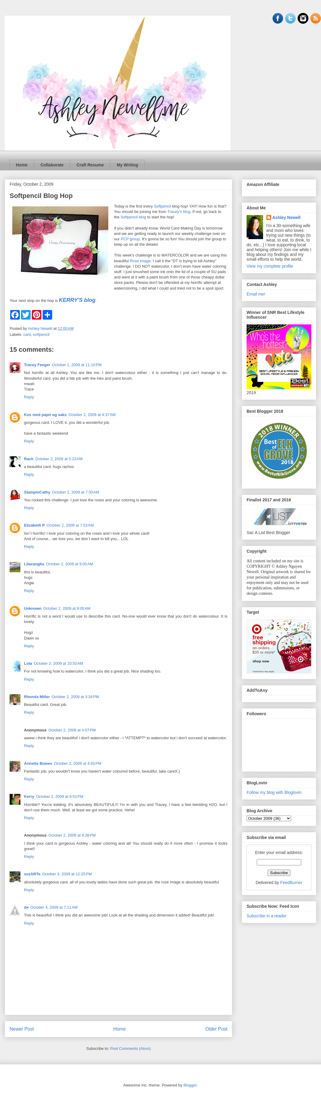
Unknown (33, 608)
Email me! (256, 294)
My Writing (127, 165)
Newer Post (22, 1029)
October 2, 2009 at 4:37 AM (92, 414)
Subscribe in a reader (266, 915)
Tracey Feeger (37, 365)
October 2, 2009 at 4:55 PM (77, 763)
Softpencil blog (133, 217)
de (26, 907)
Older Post (216, 1029)
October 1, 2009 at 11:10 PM (76, 365)
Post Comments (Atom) (130, 1048)
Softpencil (162, 206)
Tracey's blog (178, 211)
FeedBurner (291, 882)
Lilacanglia (34, 564)
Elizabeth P (34, 525)
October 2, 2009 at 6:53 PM (59, 796)
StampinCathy (37, 492)
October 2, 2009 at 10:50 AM (58, 663)
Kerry (29, 796)
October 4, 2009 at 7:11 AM (53, 907)
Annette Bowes (38, 763)
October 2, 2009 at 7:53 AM (70, 525)
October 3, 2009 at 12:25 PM (67, 874)
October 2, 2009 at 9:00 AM (69, 564)
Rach (29, 459)
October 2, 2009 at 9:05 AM (67, 608)
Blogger (189, 1085)
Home (22, 165)
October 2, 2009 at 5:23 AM (58, 459)
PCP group (130, 239)
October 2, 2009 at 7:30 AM (75, 492)
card (27, 334)
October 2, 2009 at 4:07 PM (72, 730)
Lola (28, 663)
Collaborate (52, 165)
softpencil (41, 334)
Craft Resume (90, 165)
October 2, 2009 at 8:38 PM (72, 835)
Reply (29, 397)
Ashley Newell (286, 217)
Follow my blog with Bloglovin (274, 792)
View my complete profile (270, 266)
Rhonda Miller (37, 696)
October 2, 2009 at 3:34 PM (75, 696)
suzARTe (32, 874)
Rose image (140, 261)
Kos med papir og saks (45, 414)
